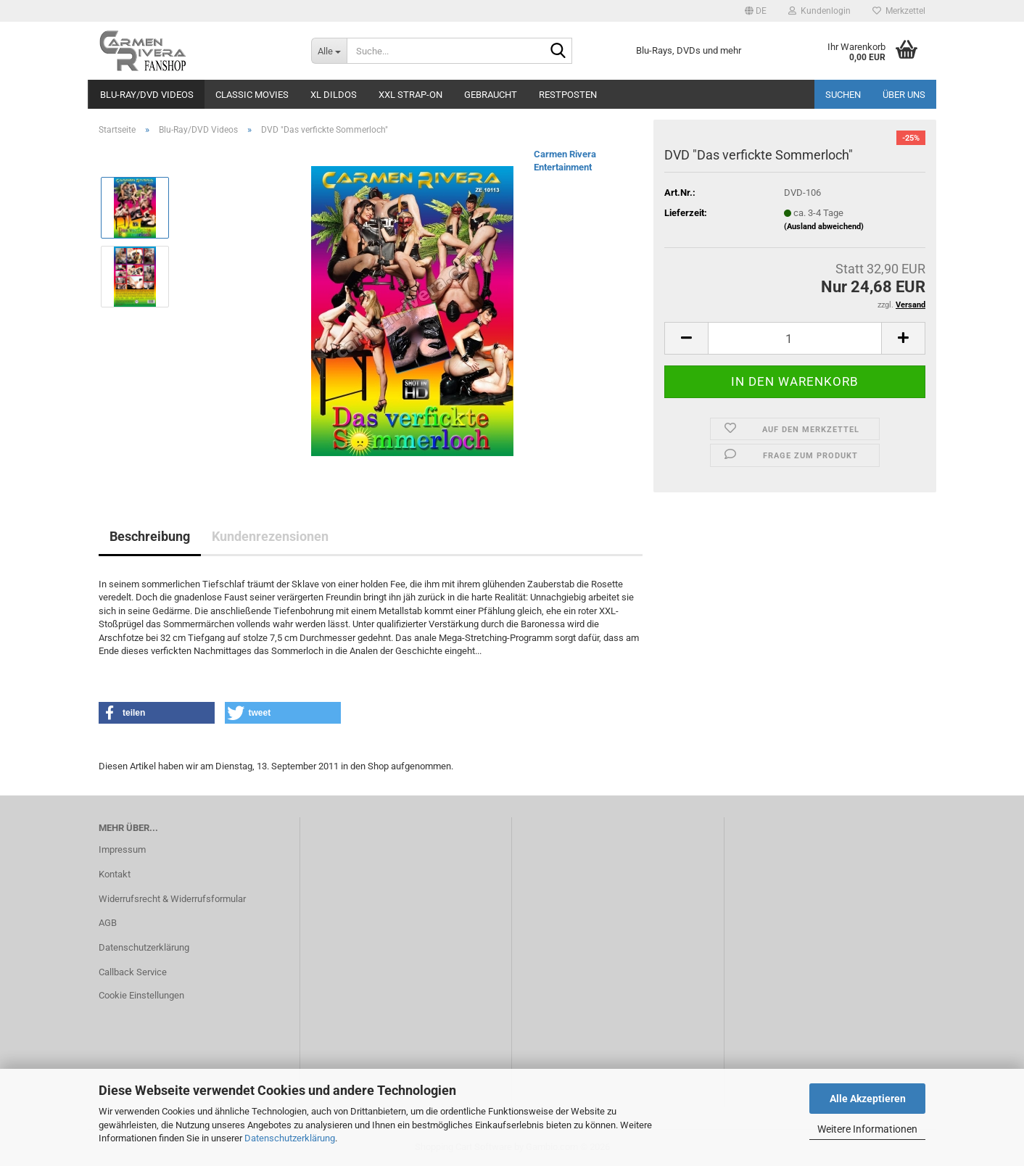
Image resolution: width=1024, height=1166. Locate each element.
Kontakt (115, 874)
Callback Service (133, 972)
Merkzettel (898, 11)
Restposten (568, 94)
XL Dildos (333, 94)
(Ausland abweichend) (824, 226)
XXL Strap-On (410, 94)
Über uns (904, 94)
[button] (755, 11)
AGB (108, 922)
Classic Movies (252, 94)
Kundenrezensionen (270, 536)
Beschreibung (150, 536)
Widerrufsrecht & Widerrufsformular (172, 898)
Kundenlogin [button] (819, 11)
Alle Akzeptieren (868, 1098)
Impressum (122, 849)
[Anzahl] (795, 338)
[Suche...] (329, 51)
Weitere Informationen (867, 1129)
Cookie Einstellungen (141, 995)
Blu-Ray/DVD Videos (147, 94)
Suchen (843, 94)
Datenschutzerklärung (289, 1138)
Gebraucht (490, 94)
